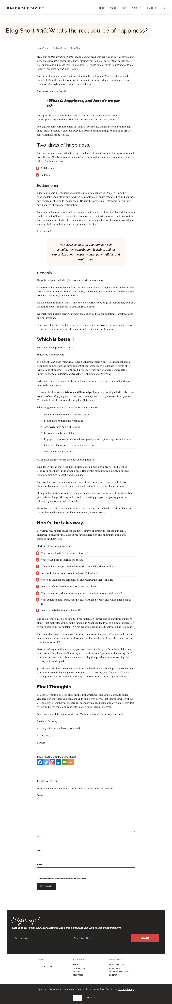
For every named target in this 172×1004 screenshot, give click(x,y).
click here (87, 400)
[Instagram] (52, 762)
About (113, 8)
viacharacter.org (46, 699)
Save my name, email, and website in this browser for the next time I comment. (62, 878)
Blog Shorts (76, 48)
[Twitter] (46, 762)
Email (39, 851)
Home (102, 8)
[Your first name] (42, 938)
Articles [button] (136, 8)
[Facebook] (40, 762)
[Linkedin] (58, 762)
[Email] (65, 762)
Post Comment (46, 886)
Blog (124, 8)
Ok (78, 998)
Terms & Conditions (119, 972)
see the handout (115, 530)
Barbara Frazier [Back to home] (25, 8)
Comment (40, 795)
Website (39, 865)
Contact (113, 975)
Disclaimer (114, 968)
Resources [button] (152, 8)
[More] (71, 762)
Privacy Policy (126, 989)
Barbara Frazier (60, 48)
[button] (164, 8)
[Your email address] (101, 938)
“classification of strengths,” (67, 374)
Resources (78, 975)
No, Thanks (92, 998)
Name (39, 837)
